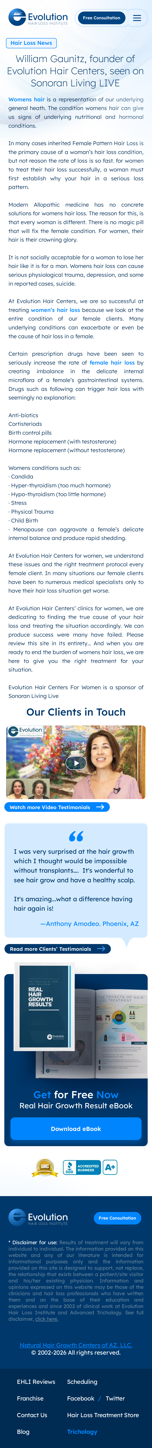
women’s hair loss (55, 309)
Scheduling (82, 1381)
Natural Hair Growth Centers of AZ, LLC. (76, 1345)
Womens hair (26, 99)
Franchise (30, 1398)
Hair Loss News (31, 42)
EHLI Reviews (36, 1381)
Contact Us (32, 1415)
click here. (46, 1319)
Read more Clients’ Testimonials (57, 948)
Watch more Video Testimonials (57, 807)
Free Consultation (101, 17)
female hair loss (112, 362)
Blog (23, 1431)
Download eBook (76, 1128)
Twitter (115, 1398)
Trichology (82, 1431)
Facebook (80, 1398)
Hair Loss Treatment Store (103, 1415)
